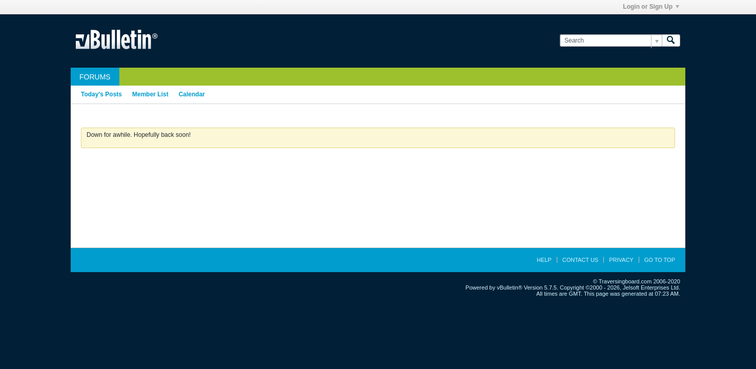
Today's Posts (101, 94)
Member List (150, 94)
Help (544, 260)
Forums (95, 77)
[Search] (611, 40)
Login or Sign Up (651, 6)
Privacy (621, 260)
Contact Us (580, 260)
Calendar (192, 94)
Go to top (659, 260)
